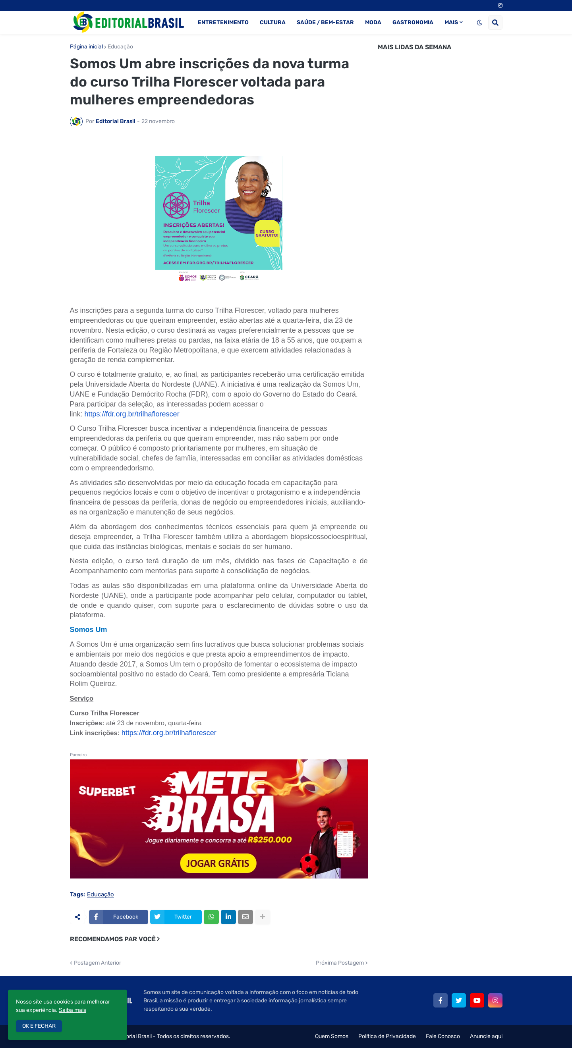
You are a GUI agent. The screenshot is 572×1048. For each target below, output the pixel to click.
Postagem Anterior (97, 963)
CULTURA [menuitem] (273, 22)
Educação (120, 47)
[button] (479, 22)
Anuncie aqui (486, 1036)
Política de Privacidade (387, 1036)
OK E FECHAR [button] (39, 1026)
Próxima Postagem (340, 963)
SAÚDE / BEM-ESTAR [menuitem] (325, 22)
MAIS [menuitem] (451, 22)
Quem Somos (331, 1036)
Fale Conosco (443, 1036)
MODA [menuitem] (373, 22)
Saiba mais (72, 1010)
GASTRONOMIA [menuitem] (412, 22)
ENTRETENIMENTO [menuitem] (223, 22)
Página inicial (86, 47)
